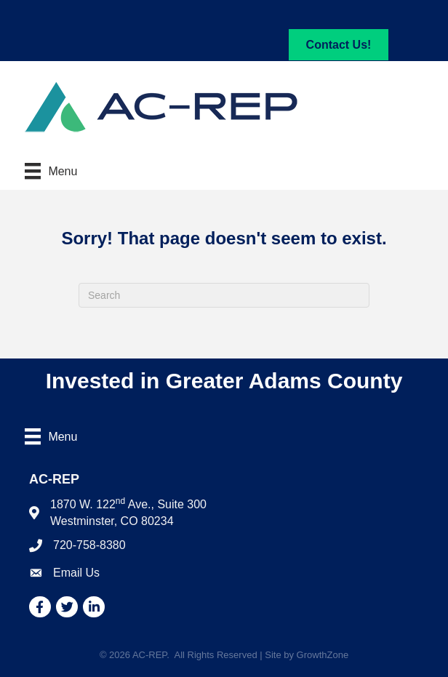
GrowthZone (323, 654)
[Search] (224, 295)
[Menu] (51, 171)
